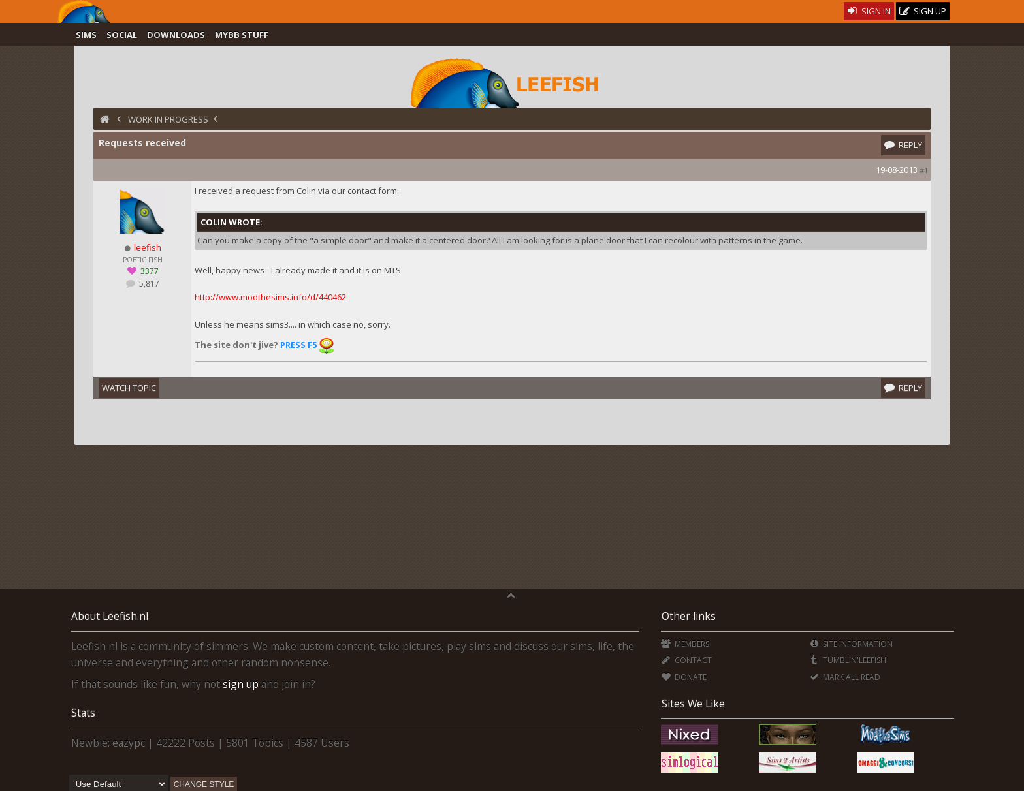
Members (685, 643)
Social (121, 34)
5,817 (148, 283)
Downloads (176, 34)
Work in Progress (168, 119)
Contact (686, 660)
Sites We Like (693, 703)
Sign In (869, 11)
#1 (924, 170)
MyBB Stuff (241, 34)
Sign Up (922, 11)
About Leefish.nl (109, 616)
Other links (689, 616)
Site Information (850, 643)
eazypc (128, 743)
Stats (83, 713)
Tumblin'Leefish (847, 660)
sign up (241, 684)
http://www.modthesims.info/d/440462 (270, 297)
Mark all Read (844, 677)
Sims (86, 34)
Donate (683, 677)
